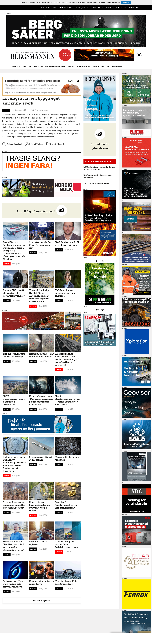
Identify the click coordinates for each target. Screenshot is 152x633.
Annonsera (117, 66)
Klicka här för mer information (109, 2)
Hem (42, 8)
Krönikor (96, 8)
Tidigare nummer (66, 8)
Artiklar (27, 66)
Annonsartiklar (101, 66)
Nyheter (16, 66)
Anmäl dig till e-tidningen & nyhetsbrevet (54, 66)
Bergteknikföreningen (112, 8)
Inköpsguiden (83, 66)
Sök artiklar (51, 8)
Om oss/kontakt (82, 8)
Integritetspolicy (131, 8)
